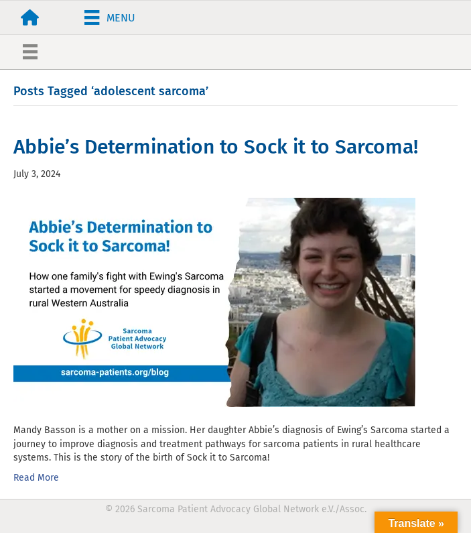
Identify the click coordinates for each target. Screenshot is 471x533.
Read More (36, 477)
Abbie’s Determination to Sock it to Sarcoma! (215, 147)
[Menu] (109, 17)
